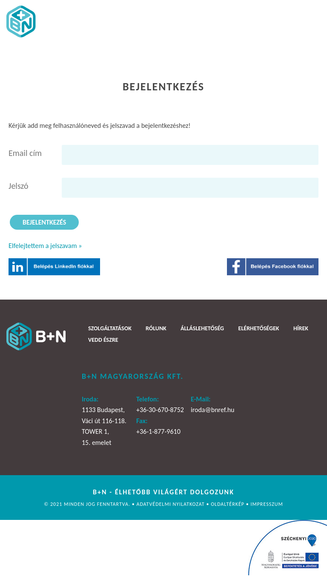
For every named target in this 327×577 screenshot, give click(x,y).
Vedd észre (103, 339)
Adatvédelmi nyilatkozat (171, 504)
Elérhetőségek (258, 328)
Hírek (300, 328)
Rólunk (156, 328)
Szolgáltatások (110, 328)
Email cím (25, 153)
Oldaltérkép (228, 504)
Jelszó (19, 186)
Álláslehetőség (202, 328)
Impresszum (266, 504)
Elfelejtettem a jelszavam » (45, 246)
